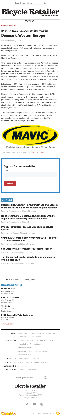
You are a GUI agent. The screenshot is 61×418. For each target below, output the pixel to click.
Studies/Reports (35, 337)
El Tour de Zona (8, 288)
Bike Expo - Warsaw (10, 297)
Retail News (21, 337)
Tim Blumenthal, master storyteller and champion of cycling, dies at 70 (28, 258)
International (11, 25)
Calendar (29, 340)
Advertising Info (23, 366)
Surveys (20, 340)
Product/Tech (51, 333)
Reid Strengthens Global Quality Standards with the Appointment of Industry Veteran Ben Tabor (28, 217)
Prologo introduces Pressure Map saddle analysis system (27, 228)
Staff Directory (22, 358)
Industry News (14, 244)
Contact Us (35, 358)
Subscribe (21, 370)
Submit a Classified (41, 362)
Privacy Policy (22, 344)
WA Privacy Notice (24, 355)
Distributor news (37, 152)
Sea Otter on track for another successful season (26, 248)
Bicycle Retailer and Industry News (21, 279)
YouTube (34, 404)
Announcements (15, 211)
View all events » (7, 324)
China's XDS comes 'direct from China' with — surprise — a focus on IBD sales (29, 239)
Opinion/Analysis (37, 333)
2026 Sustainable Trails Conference (17, 315)
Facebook (19, 404)
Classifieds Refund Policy (44, 340)
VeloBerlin (5, 306)
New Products (14, 233)
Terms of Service (36, 344)
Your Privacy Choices (25, 348)
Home (3, 25)
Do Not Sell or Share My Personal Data (32, 351)
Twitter (26, 404)
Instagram (41, 404)
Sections (30, 21)
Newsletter (32, 370)
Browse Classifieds (24, 362)
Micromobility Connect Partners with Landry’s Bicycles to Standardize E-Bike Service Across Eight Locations (30, 206)
